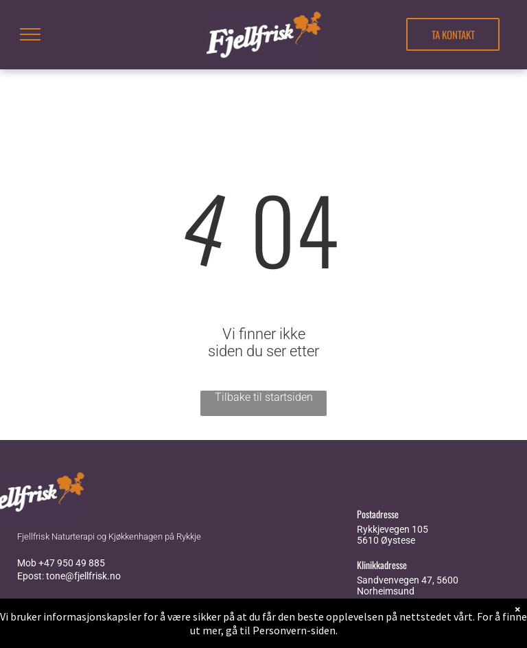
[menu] (30, 34)
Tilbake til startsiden (264, 397)
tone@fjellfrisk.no (83, 575)
